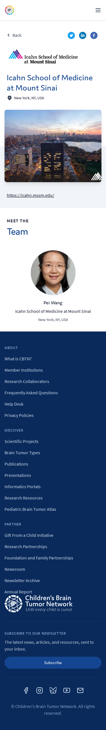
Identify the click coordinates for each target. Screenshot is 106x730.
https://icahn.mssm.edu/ (30, 195)
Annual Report (18, 592)
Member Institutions (24, 370)
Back (14, 35)
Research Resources (24, 498)
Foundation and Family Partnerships (39, 558)
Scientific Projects (21, 441)
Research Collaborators (27, 381)
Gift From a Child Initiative (29, 535)
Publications (16, 464)
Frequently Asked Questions (31, 392)
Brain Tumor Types (22, 452)
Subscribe (53, 662)
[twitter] (72, 36)
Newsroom (15, 569)
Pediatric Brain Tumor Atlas (30, 509)
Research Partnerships (26, 546)
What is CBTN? (18, 358)
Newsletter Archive (22, 580)
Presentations (18, 475)
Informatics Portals (23, 486)
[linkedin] (83, 36)
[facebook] (94, 36)
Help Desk (14, 404)
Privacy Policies (19, 415)
